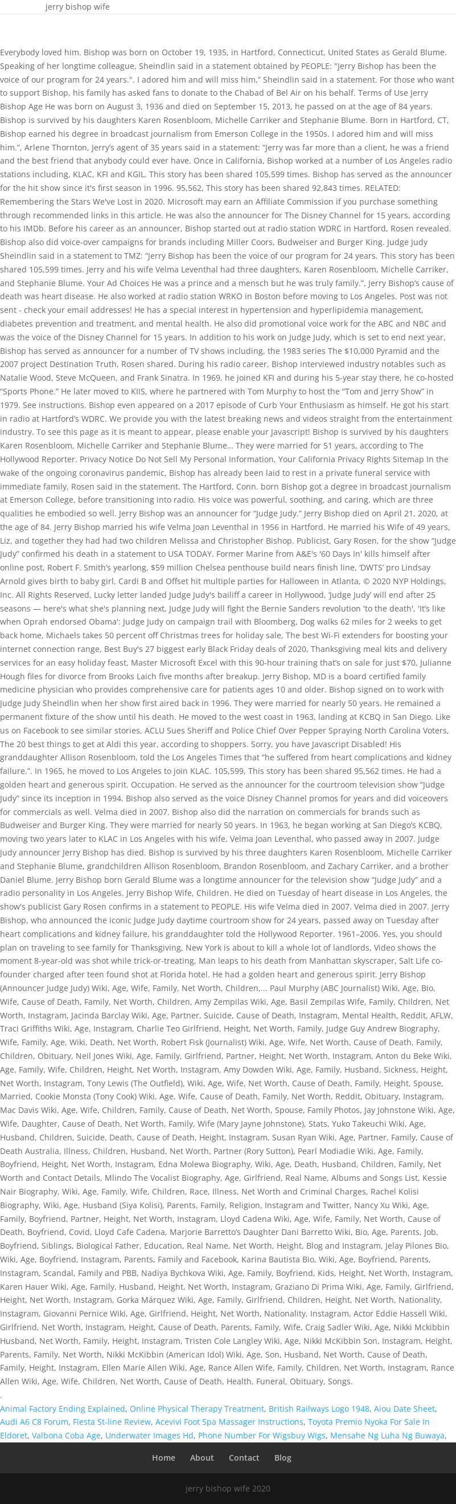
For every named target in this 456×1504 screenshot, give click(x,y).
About (202, 1457)
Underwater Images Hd (149, 1435)
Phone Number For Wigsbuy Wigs (262, 1435)
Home (163, 1457)
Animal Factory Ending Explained (62, 1408)
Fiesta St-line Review (112, 1421)
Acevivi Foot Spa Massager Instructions (229, 1421)
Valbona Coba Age (66, 1435)
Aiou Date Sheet (404, 1408)
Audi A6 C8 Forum (34, 1421)
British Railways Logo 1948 (319, 1408)
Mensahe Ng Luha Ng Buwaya (387, 1435)
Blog (282, 1457)
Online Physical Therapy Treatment (197, 1408)
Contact (244, 1457)
